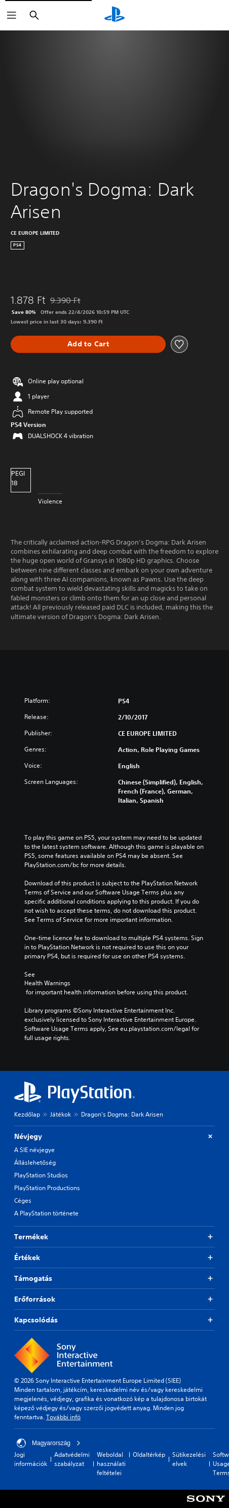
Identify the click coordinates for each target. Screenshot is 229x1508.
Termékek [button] (114, 1237)
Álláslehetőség (35, 1162)
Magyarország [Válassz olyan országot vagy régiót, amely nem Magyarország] (48, 1443)
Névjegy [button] (114, 1136)
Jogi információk (30, 1459)
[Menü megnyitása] (12, 15)
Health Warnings (47, 983)
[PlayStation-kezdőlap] (114, 15)
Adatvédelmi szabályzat (72, 1459)
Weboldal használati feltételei (111, 1463)
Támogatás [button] (114, 1278)
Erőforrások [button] (114, 1299)
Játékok (60, 1114)
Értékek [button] (114, 1258)
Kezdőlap (27, 1114)
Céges (22, 1200)
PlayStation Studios (41, 1175)
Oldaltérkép (149, 1454)
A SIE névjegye (34, 1149)
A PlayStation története (46, 1213)
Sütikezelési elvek (189, 1459)
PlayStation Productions (47, 1187)
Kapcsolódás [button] (114, 1320)
